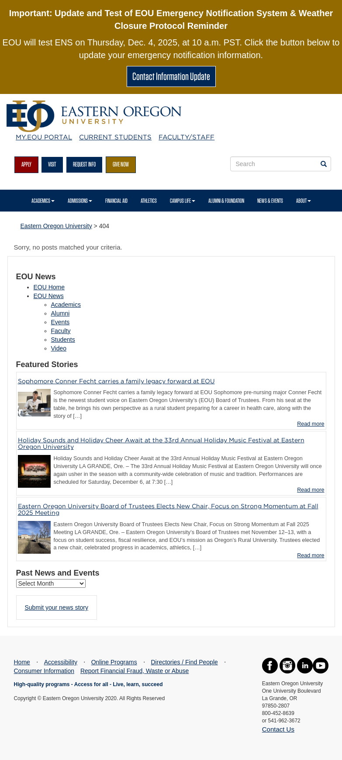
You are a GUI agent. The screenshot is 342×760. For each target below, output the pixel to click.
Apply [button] (26, 164)
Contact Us (278, 729)
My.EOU (44, 137)
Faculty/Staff (186, 137)
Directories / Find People (184, 662)
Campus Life (182, 200)
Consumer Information (44, 670)
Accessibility (60, 662)
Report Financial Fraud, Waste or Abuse (134, 670)
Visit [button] (52, 164)
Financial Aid (116, 200)
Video (59, 348)
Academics (43, 200)
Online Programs (114, 662)
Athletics (149, 200)
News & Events (270, 200)
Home (22, 662)
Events (60, 322)
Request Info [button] (84, 164)
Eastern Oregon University (56, 225)
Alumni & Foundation (226, 200)
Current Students (115, 137)
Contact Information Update (171, 76)
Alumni (60, 313)
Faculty (61, 330)
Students (63, 339)
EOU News (49, 295)
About (303, 200)
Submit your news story (57, 607)
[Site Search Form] (281, 163)
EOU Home (49, 287)
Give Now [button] (121, 164)
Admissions (80, 200)
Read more (310, 424)
